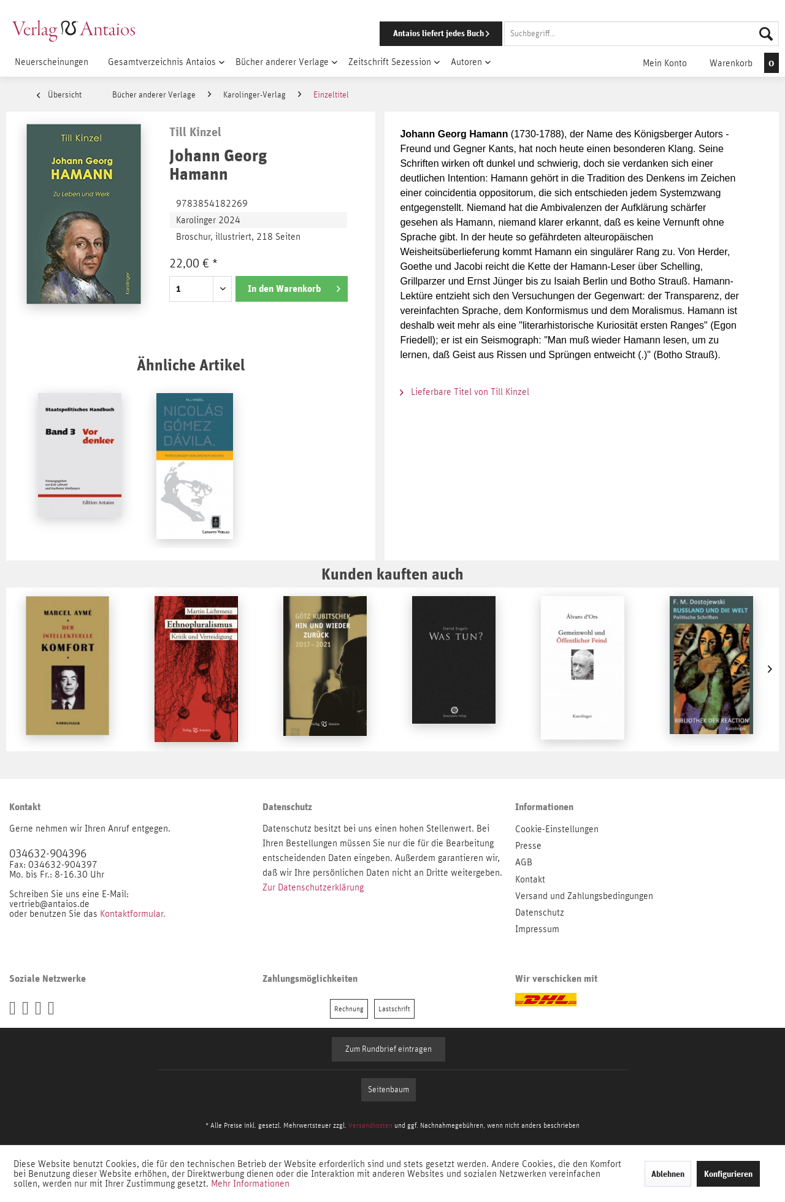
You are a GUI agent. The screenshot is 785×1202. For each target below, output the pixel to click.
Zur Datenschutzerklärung (313, 887)
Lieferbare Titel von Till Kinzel (464, 392)
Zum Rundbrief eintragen (388, 1049)
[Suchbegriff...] (641, 33)
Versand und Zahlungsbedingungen (584, 896)
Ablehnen (667, 1174)
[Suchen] (766, 33)
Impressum (537, 929)
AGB (523, 862)
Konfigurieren (728, 1174)
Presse (528, 846)
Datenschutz (539, 912)
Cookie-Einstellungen (557, 829)
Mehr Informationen (250, 1184)
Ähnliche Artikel (191, 364)
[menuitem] (562, 33)
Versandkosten (370, 1125)
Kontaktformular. (133, 914)
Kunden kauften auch (392, 573)
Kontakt (530, 879)
